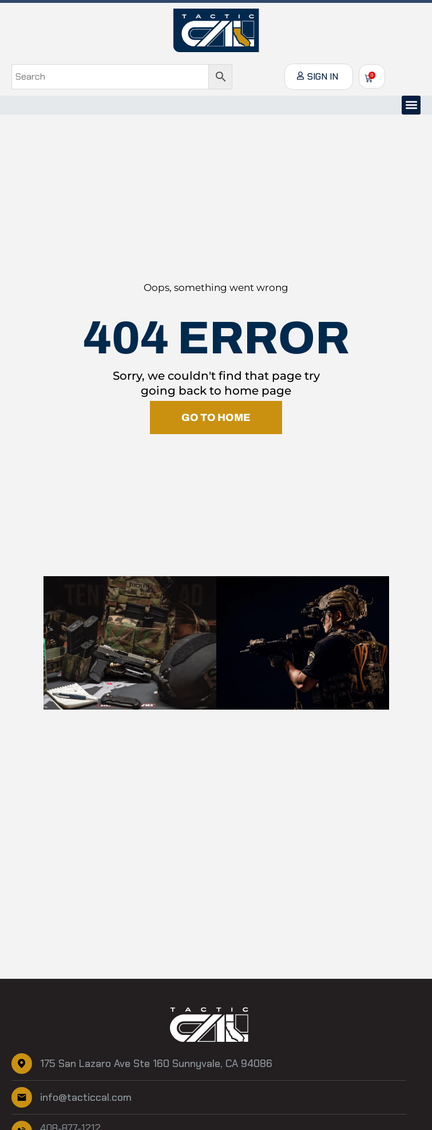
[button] (411, 105)
